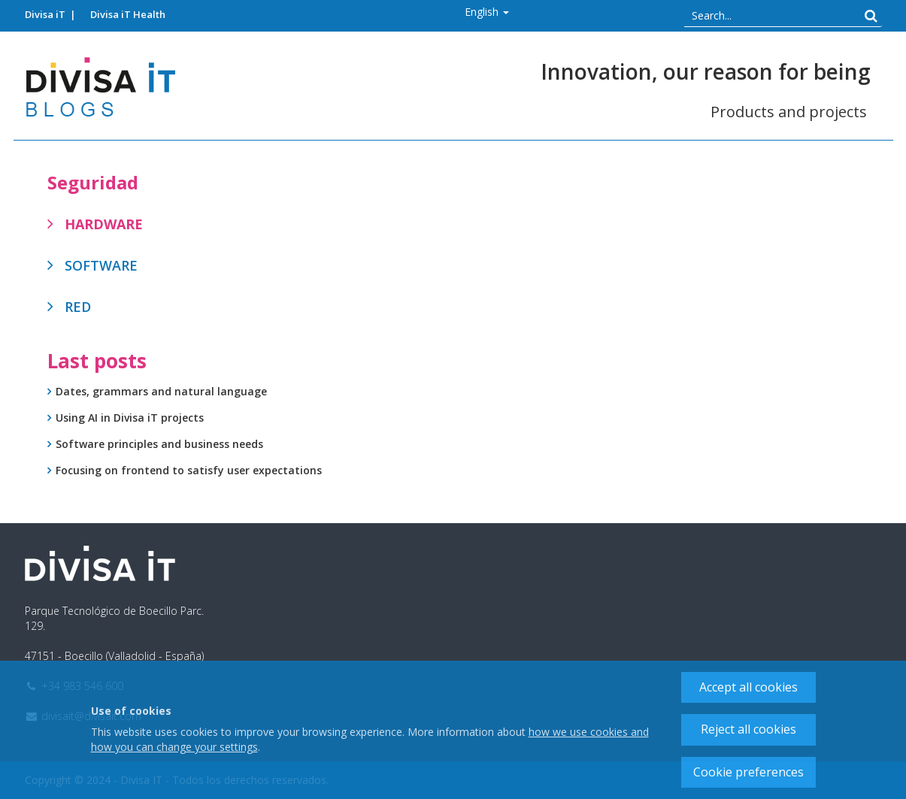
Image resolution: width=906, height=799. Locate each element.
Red (78, 307)
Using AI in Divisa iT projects (130, 417)
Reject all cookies (748, 729)
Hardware (104, 224)
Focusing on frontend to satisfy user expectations (189, 470)
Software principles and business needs (159, 444)
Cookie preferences (748, 772)
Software (101, 265)
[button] (487, 12)
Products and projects (789, 111)
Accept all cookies (748, 687)
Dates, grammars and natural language (161, 391)
